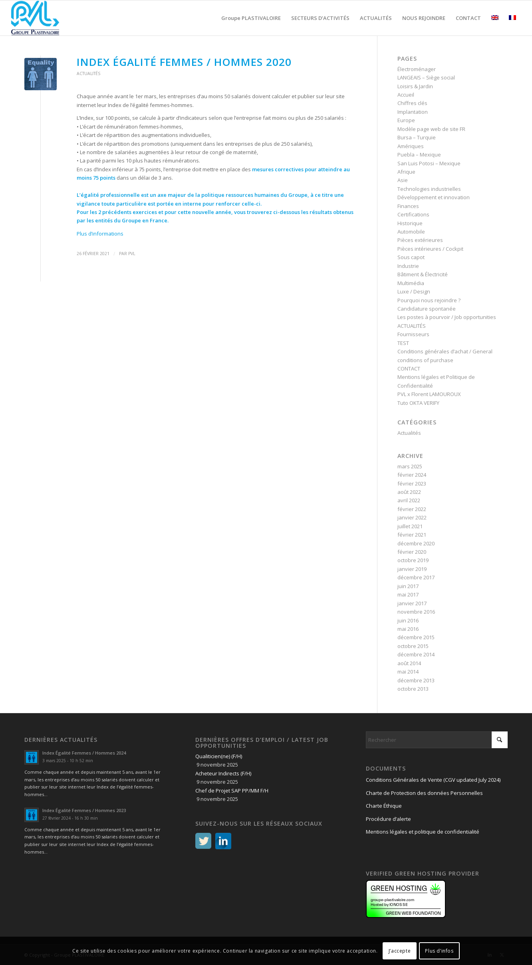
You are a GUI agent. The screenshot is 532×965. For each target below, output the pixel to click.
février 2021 (411, 534)
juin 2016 (408, 620)
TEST (403, 343)
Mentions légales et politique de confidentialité (422, 831)
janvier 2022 (412, 517)
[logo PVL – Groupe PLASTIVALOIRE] (35, 18)
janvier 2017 (412, 603)
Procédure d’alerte (388, 818)
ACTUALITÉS (411, 325)
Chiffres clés (412, 103)
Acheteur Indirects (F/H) (223, 773)
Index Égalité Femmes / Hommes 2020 (184, 62)
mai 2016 (408, 628)
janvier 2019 (412, 569)
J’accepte (400, 950)
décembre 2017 (416, 577)
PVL (131, 253)
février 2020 (411, 551)
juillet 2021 (410, 526)
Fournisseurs (413, 334)
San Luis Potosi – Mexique (429, 163)
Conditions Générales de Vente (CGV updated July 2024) (433, 779)
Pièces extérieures (420, 240)
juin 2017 (408, 586)
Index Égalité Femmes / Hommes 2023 (84, 810)
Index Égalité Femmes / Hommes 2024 (84, 753)
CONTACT (408, 368)
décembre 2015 (416, 637)
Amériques (410, 146)
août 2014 (409, 663)
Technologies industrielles (429, 188)
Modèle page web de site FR (431, 129)
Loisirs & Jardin (415, 86)
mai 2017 (408, 594)
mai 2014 (408, 671)
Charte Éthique (384, 805)
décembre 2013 (416, 680)
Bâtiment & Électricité (422, 274)
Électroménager (416, 69)
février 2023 (411, 483)
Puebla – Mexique (419, 154)
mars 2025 (409, 466)
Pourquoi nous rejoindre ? (429, 300)
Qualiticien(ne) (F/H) (218, 756)
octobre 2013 (413, 688)
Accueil (405, 94)
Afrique (406, 171)
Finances (408, 206)
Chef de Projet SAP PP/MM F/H (231, 790)
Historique (410, 223)
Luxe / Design (413, 291)
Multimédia (410, 283)
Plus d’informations (100, 233)
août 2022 (409, 491)
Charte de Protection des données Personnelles (424, 793)
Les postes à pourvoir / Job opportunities (446, 317)
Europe (406, 120)
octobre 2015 (413, 646)
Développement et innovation (433, 197)
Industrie (408, 265)
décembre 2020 (416, 543)
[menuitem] (251, 18)
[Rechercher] (437, 739)
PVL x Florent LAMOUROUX (429, 394)
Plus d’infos (439, 950)
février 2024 (411, 474)
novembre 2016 (416, 611)
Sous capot (411, 257)
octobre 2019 (413, 560)
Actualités (88, 73)
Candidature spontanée (426, 308)
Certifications (413, 214)
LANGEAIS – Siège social (426, 77)
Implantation (412, 111)
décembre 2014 (416, 654)
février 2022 (411, 509)
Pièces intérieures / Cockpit (430, 248)
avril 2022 (408, 500)
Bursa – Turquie (416, 137)
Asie (402, 180)
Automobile (411, 231)
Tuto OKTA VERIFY (418, 402)
